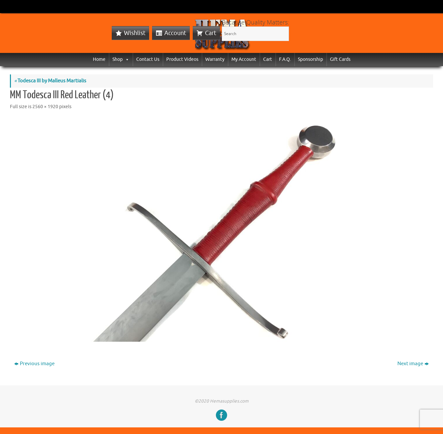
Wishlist (134, 33)
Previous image (34, 364)
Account (175, 33)
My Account (243, 59)
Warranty (214, 59)
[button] (126, 59)
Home (99, 59)
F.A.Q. (285, 59)
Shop (120, 59)
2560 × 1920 (45, 106)
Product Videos (182, 59)
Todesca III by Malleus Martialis (50, 81)
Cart (210, 33)
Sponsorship (310, 59)
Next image (413, 364)
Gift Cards (340, 59)
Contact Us (147, 59)
